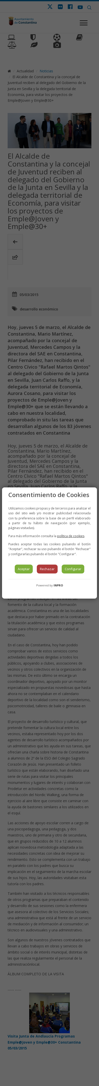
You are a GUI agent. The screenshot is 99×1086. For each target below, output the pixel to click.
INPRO (58, 585)
